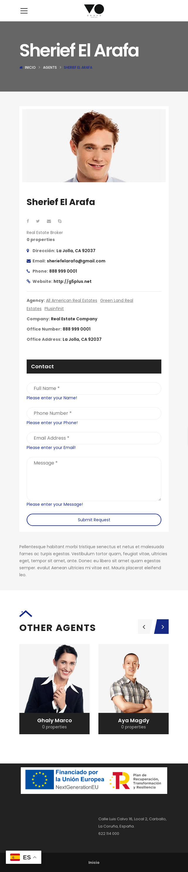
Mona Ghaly (54, 729)
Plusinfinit (54, 317)
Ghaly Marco (133, 729)
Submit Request (94, 529)
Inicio (30, 76)
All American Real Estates (71, 309)
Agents (50, 76)
